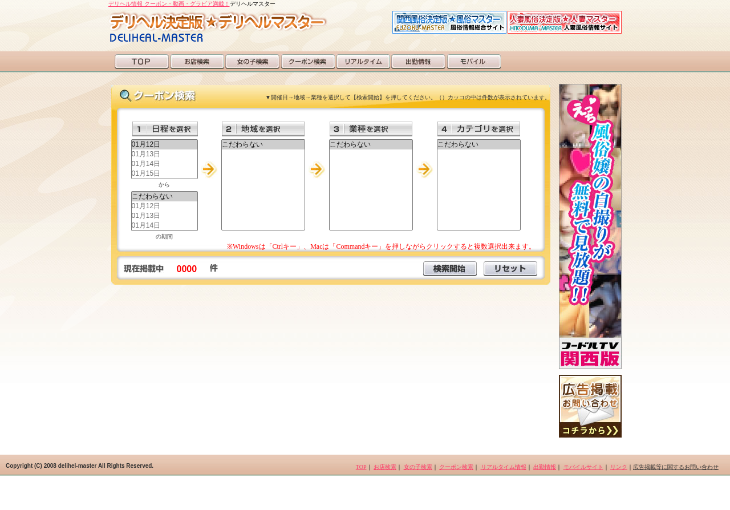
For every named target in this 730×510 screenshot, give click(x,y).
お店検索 (197, 61)
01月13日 (164, 154)
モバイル (474, 61)
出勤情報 (418, 61)
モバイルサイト (583, 467)
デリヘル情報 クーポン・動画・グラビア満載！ (169, 4)
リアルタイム (363, 61)
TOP (142, 61)
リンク (618, 467)
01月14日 (164, 164)
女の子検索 (252, 61)
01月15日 (164, 174)
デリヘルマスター (217, 26)
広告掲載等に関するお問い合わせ (676, 467)
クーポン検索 (308, 61)
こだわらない (164, 196)
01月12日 (164, 144)
